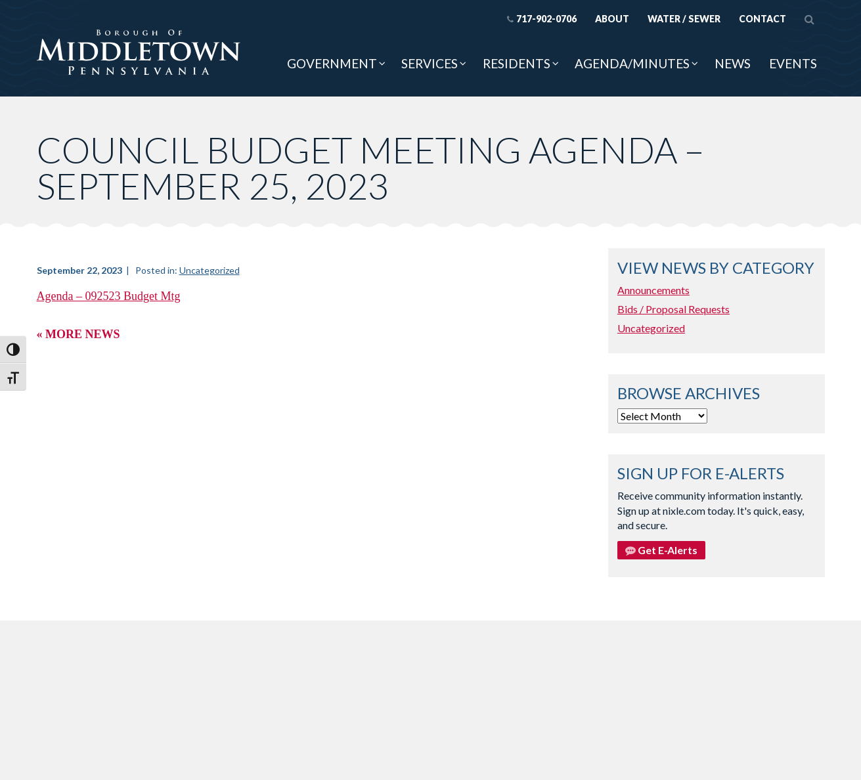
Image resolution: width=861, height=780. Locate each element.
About (612, 18)
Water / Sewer (684, 18)
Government (332, 63)
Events (793, 63)
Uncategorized (209, 270)
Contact (762, 18)
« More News (78, 334)
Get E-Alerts (661, 550)
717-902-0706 (541, 18)
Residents (516, 63)
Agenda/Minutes (632, 63)
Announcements (653, 290)
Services (429, 63)
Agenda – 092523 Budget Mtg (109, 296)
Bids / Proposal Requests (673, 309)
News (733, 63)
